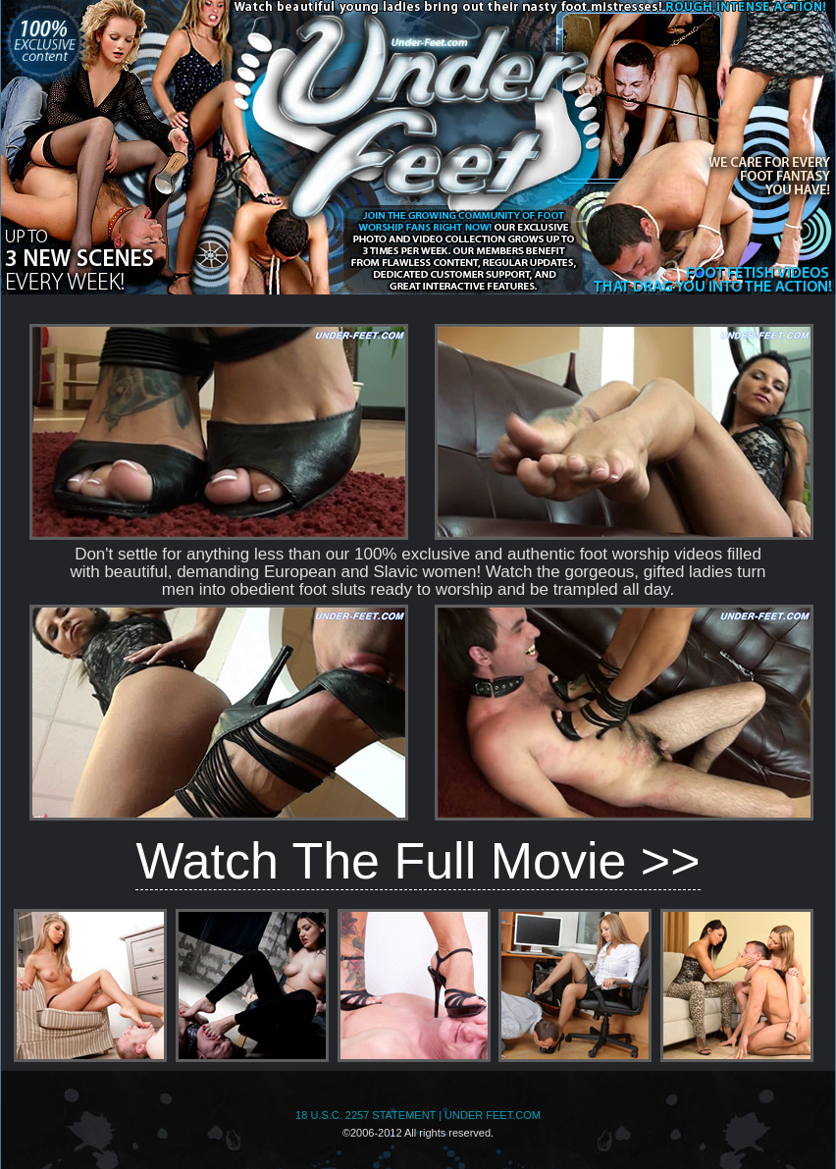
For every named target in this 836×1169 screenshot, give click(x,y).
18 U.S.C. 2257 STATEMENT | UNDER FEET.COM (418, 1115)
